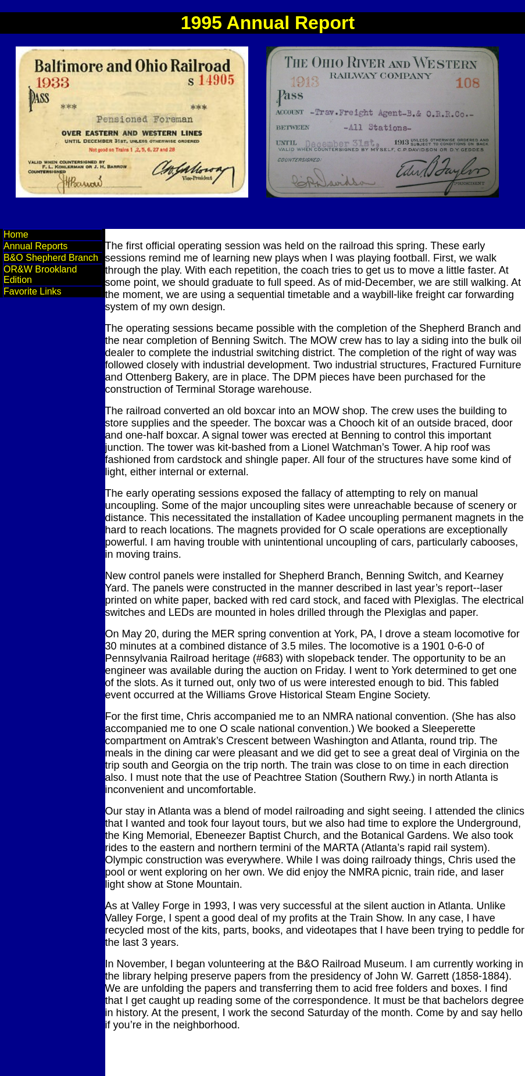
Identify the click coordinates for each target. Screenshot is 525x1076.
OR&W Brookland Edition (40, 274)
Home (15, 234)
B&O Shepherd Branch (50, 258)
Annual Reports (35, 246)
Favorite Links (32, 291)
